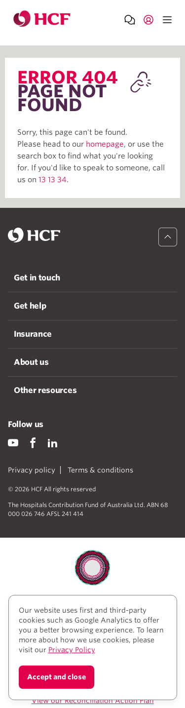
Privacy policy (31, 470)
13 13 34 (52, 179)
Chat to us (130, 19)
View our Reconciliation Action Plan (93, 701)
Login (148, 19)
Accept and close (56, 677)
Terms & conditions (100, 470)
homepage (105, 144)
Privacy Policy (71, 650)
